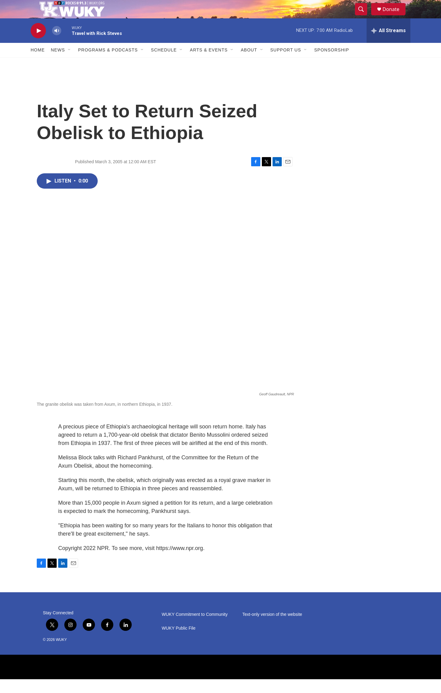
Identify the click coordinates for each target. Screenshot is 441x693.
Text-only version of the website (272, 628)
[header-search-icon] (364, 16)
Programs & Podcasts (108, 63)
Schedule (164, 63)
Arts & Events (209, 63)
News (58, 63)
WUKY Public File (178, 642)
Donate (394, 16)
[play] (38, 44)
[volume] (56, 44)
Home (38, 63)
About (249, 63)
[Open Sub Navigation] (69, 63)
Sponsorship (331, 63)
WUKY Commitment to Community (195, 628)
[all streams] (388, 44)
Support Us (285, 63)
